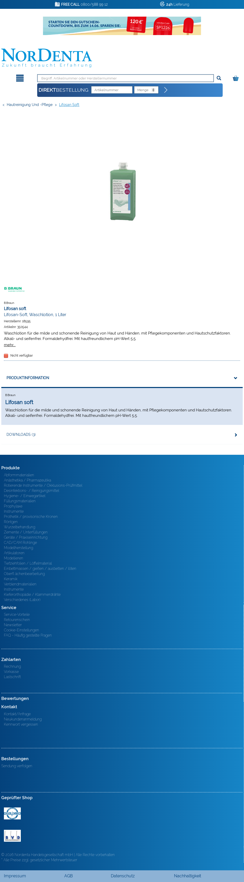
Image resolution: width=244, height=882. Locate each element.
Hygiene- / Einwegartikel (24, 496)
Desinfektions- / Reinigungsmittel (31, 491)
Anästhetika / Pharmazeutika (27, 480)
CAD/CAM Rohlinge (20, 542)
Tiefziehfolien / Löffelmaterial (28, 563)
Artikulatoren (14, 553)
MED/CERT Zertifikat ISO (12, 813)
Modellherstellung (18, 548)
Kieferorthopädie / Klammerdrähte (32, 594)
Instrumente (14, 511)
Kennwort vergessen (21, 724)
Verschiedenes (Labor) (22, 600)
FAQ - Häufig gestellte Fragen (28, 635)
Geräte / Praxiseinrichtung (25, 537)
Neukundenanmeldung (23, 719)
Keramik (10, 579)
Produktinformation (28, 378)
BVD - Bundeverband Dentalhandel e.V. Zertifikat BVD (12, 836)
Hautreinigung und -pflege (30, 105)
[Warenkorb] (236, 77)
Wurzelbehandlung (19, 527)
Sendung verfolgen (16, 766)
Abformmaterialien (19, 475)
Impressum (15, 875)
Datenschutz (123, 875)
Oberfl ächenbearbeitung (24, 574)
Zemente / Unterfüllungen (26, 532)
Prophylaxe (13, 506)
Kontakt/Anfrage (17, 714)
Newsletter (13, 625)
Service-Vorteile (17, 614)
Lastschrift (12, 677)
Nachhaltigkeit (187, 875)
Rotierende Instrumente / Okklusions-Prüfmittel (43, 485)
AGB (68, 875)
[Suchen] (219, 78)
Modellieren (13, 558)
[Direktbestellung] (166, 90)
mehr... (10, 345)
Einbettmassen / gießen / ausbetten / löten (40, 568)
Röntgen (11, 522)
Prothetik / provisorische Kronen (31, 516)
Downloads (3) (21, 434)
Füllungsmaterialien (20, 501)
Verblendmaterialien (20, 584)
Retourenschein (17, 620)
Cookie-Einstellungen (21, 630)
